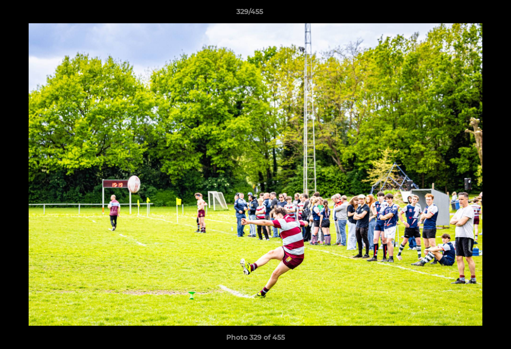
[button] (470, 14)
